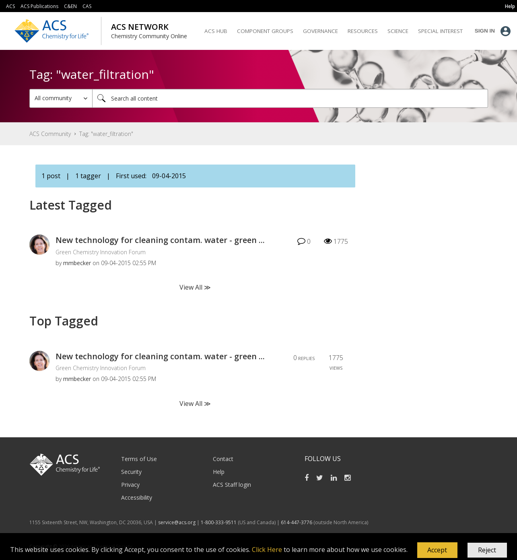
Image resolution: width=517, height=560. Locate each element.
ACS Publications (39, 6)
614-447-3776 (297, 522)
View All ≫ (195, 287)
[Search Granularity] (61, 98)
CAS (86, 6)
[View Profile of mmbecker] (77, 263)
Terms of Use (139, 459)
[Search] (290, 98)
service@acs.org (177, 522)
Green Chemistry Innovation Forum (101, 252)
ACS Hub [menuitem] (215, 31)
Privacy (130, 484)
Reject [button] (487, 550)
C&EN (70, 6)
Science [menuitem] (397, 31)
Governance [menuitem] (320, 31)
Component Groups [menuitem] (265, 31)
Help (219, 472)
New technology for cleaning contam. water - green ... (160, 240)
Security (131, 472)
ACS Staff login (232, 484)
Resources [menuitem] (363, 31)
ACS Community (50, 134)
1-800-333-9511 (219, 522)
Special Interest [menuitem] (440, 31)
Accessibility (136, 497)
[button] (437, 550)
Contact (223, 459)
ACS (10, 6)
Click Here (267, 549)
